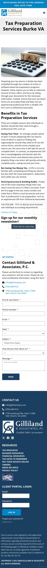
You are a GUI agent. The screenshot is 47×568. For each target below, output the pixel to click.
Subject (6, 339)
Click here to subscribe (23, 226)
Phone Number (9, 310)
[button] (44, 13)
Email (5, 319)
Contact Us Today (9, 212)
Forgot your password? (12, 518)
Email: (5, 492)
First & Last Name (10, 300)
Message (6, 359)
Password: (7, 501)
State (4, 329)
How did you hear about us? (15, 349)
